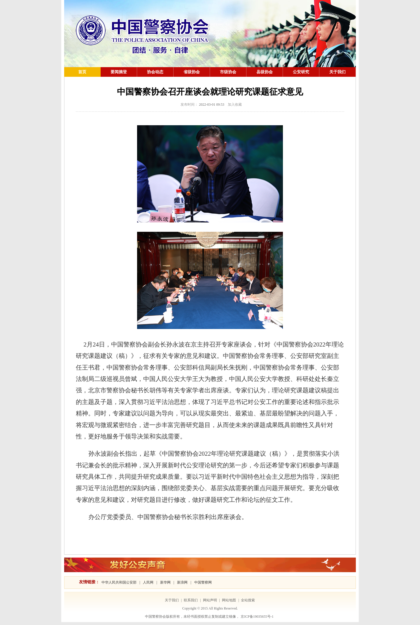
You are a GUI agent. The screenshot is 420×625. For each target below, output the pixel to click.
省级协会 (191, 72)
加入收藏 (235, 104)
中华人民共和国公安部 (119, 582)
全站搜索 (248, 600)
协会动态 (155, 72)
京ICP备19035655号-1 (257, 616)
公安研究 (301, 72)
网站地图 (229, 600)
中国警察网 (203, 582)
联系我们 (191, 600)
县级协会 (264, 72)
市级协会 (228, 72)
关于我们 (337, 72)
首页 (82, 72)
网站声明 (210, 600)
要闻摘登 (119, 72)
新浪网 (182, 582)
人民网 (148, 582)
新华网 (165, 582)
